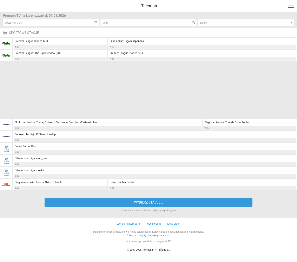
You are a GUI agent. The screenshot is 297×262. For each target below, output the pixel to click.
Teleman (149, 5)
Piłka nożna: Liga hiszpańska (127, 41)
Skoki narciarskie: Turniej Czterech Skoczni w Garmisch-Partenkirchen (56, 122)
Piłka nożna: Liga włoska (29, 170)
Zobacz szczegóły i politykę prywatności (148, 235)
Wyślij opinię (153, 223)
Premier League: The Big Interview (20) (38, 53)
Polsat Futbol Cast (26, 146)
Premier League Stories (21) (31, 41)
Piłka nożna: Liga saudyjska (31, 158)
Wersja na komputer (129, 223)
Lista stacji (173, 223)
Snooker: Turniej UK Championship (35, 134)
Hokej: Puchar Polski (122, 182)
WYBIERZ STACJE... (148, 202)
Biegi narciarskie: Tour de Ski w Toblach (227, 122)
